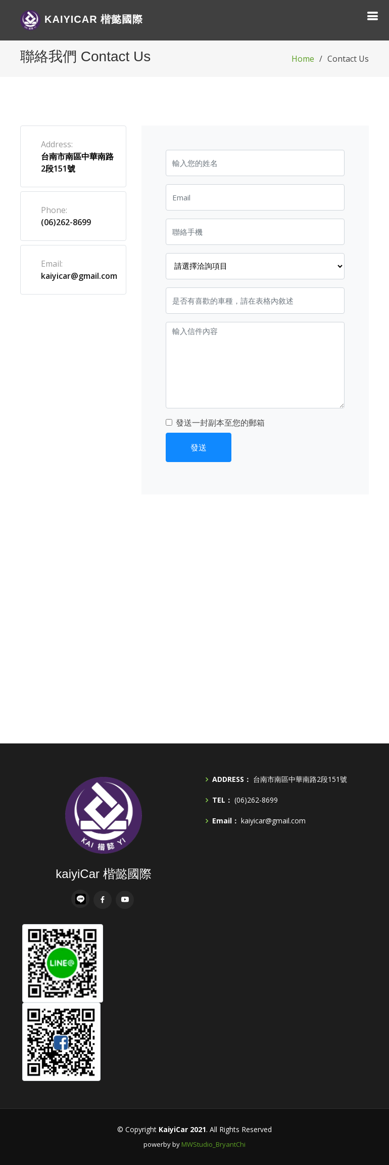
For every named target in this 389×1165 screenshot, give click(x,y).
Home (302, 58)
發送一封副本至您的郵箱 (220, 422)
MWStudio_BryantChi (213, 1144)
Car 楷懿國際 (81, 20)
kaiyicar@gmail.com (79, 275)
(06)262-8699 (66, 222)
